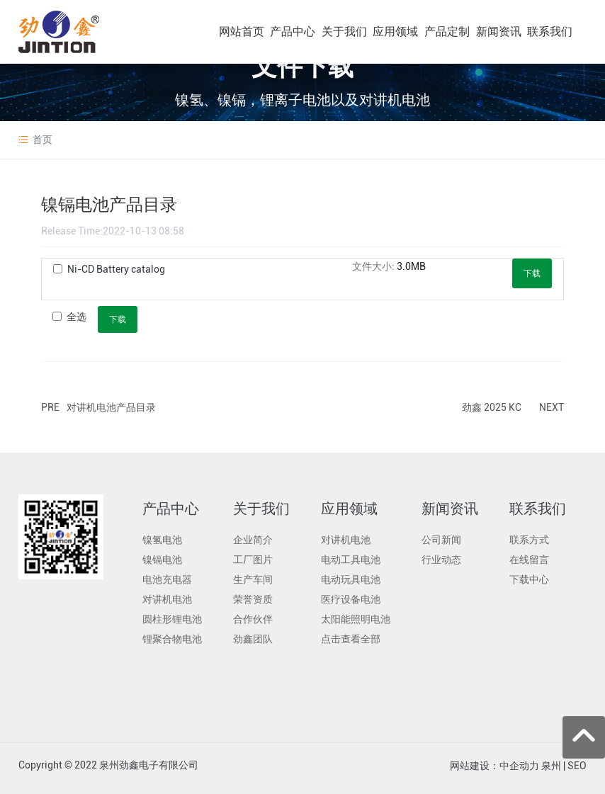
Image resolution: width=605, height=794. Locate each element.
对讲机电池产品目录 (111, 407)
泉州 (551, 765)
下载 (532, 273)
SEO (577, 765)
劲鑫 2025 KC (491, 407)
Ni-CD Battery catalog (116, 269)
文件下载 (302, 66)
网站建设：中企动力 (494, 765)
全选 (76, 316)
